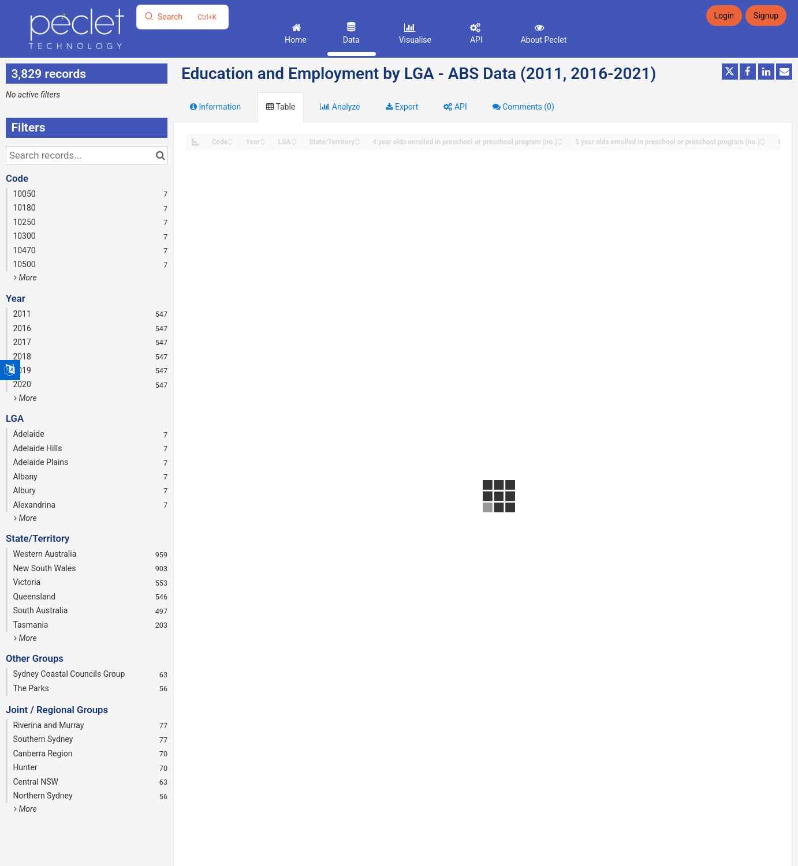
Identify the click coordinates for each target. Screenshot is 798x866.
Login (724, 15)
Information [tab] (215, 106)
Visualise (414, 39)
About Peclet (542, 39)
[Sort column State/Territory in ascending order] (357, 139)
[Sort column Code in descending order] (230, 143)
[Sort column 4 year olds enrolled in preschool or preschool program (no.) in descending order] (560, 143)
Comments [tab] (523, 106)
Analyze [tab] (340, 106)
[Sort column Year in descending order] (263, 143)
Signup (766, 15)
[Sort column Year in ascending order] (263, 139)
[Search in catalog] (160, 155)
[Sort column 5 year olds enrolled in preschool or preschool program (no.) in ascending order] (763, 139)
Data (350, 39)
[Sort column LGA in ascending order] (294, 139)
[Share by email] (784, 71)
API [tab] (455, 106)
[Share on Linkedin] (766, 71)
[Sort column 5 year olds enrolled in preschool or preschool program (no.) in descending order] (763, 143)
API (475, 39)
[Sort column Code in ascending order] (230, 139)
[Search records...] (86, 155)
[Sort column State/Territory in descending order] (357, 143)
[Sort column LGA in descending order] (294, 143)
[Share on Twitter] (730, 71)
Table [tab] (280, 106)
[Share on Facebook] (748, 71)
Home (295, 39)
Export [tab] (402, 106)
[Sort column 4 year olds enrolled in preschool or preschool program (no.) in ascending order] (560, 139)
